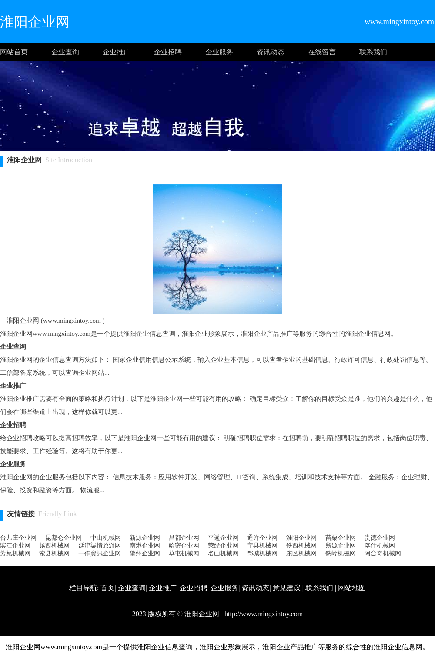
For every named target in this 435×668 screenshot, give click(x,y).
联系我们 (373, 52)
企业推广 (116, 52)
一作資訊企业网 (99, 553)
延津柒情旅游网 (99, 545)
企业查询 (65, 52)
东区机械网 (301, 553)
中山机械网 (105, 537)
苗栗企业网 (340, 537)
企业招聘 (168, 52)
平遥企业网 (223, 537)
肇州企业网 (145, 553)
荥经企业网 (223, 545)
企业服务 (219, 52)
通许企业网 (262, 537)
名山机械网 (223, 553)
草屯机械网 (184, 553)
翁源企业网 (340, 545)
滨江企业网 (15, 545)
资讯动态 (270, 52)
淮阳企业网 (301, 537)
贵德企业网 (380, 537)
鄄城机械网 (262, 553)
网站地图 (352, 587)
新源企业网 (145, 537)
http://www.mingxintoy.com (263, 614)
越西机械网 (54, 545)
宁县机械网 (262, 545)
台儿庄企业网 (18, 537)
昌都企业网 (184, 537)
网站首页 (14, 52)
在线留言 (322, 52)
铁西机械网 (301, 545)
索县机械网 (54, 553)
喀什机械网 (380, 545)
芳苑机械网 (15, 553)
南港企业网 (145, 545)
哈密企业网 (184, 545)
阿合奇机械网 (383, 553)
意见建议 (287, 587)
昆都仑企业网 (63, 537)
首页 (107, 587)
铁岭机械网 (340, 553)
